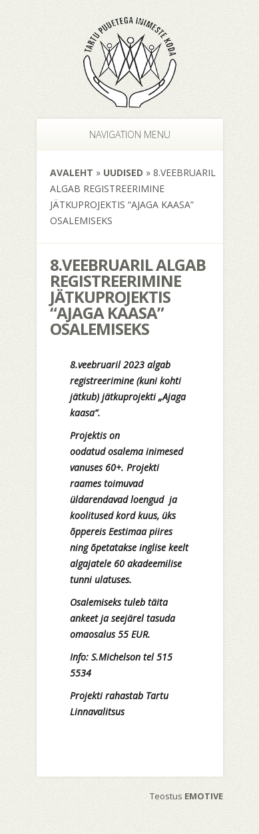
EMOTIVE (203, 796)
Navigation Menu (122, 134)
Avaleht (71, 172)
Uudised (123, 172)
